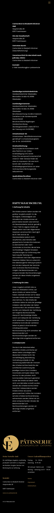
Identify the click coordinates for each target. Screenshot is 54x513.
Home (30, 479)
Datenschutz (32, 486)
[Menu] (49, 3)
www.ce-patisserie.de (10, 493)
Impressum (31, 482)
